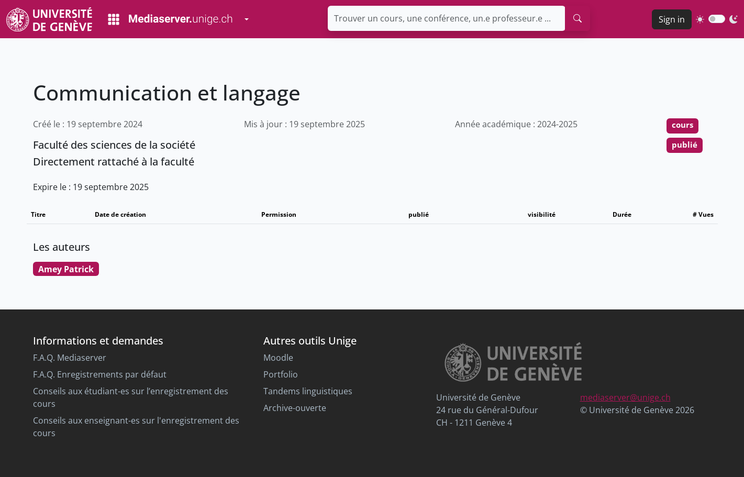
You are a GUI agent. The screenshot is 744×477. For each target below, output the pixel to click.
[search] (577, 18)
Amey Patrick (66, 269)
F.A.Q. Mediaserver (69, 357)
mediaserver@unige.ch (625, 397)
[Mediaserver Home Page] (170, 19)
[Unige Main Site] (49, 19)
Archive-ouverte (294, 408)
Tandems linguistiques (307, 391)
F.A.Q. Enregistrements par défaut (99, 374)
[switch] (716, 19)
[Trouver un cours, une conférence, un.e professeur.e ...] (446, 18)
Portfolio (280, 374)
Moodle (278, 357)
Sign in (672, 19)
